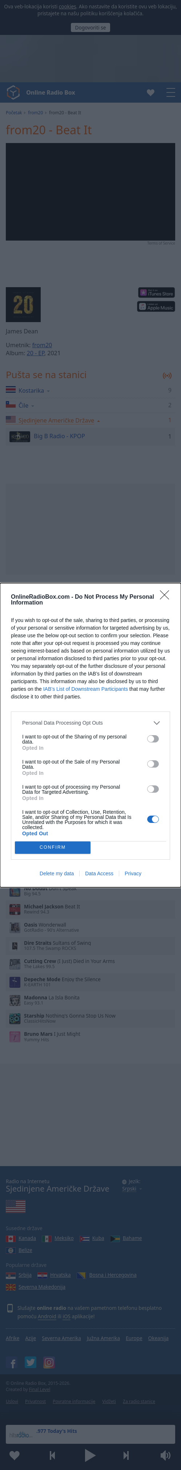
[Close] (167, 597)
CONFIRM (53, 847)
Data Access (99, 873)
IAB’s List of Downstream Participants (85, 689)
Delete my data (57, 873)
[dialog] (90, 735)
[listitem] (90, 723)
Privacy (133, 873)
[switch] (153, 738)
